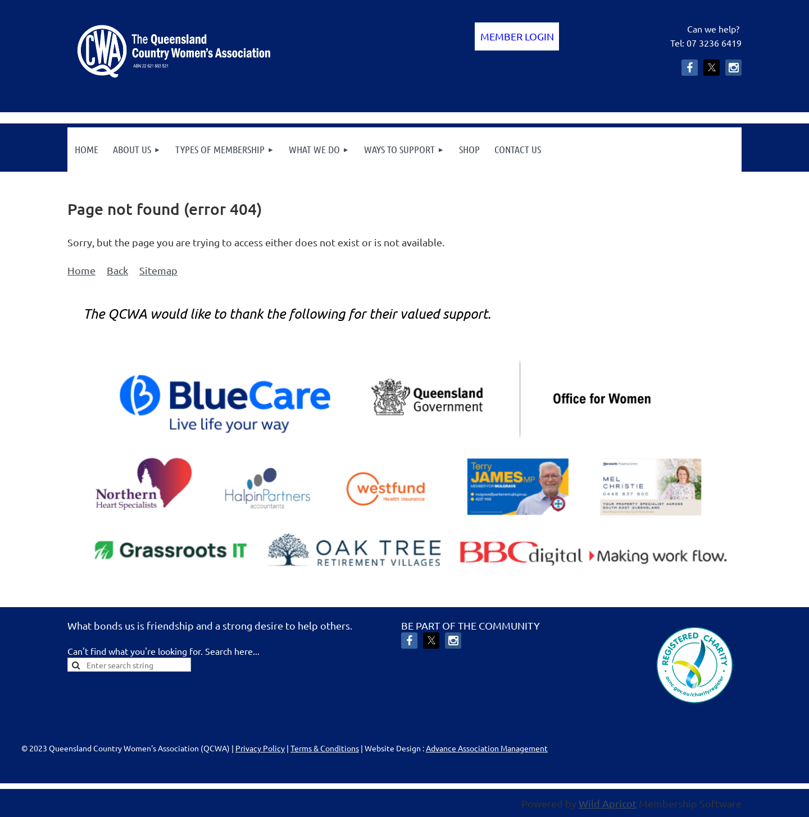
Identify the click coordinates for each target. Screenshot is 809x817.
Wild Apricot (608, 803)
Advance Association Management (487, 748)
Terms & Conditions (324, 748)
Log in (517, 36)
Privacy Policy (260, 748)
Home (81, 270)
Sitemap (158, 270)
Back (117, 270)
